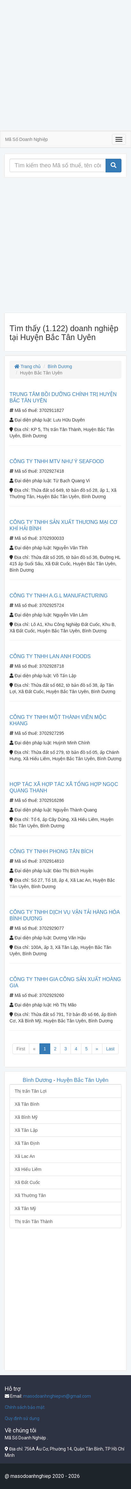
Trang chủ (27, 366)
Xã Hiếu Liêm (28, 1169)
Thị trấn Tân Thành (34, 1221)
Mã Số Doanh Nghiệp (26, 139)
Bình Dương (60, 366)
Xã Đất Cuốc (27, 1182)
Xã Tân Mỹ (25, 1208)
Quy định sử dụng (22, 1418)
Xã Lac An (25, 1156)
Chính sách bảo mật (25, 1407)
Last (110, 1048)
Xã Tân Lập (26, 1130)
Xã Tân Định (27, 1143)
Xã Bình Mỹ (26, 1117)
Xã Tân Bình (27, 1104)
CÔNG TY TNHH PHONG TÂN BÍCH (51, 851)
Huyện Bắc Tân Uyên (82, 1080)
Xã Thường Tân (30, 1195)
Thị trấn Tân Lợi (30, 1091)
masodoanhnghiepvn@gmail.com (57, 1396)
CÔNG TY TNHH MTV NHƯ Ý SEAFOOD (57, 461)
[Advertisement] (65, 65)
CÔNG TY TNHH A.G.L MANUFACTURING (59, 595)
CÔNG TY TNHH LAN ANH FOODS (50, 656)
